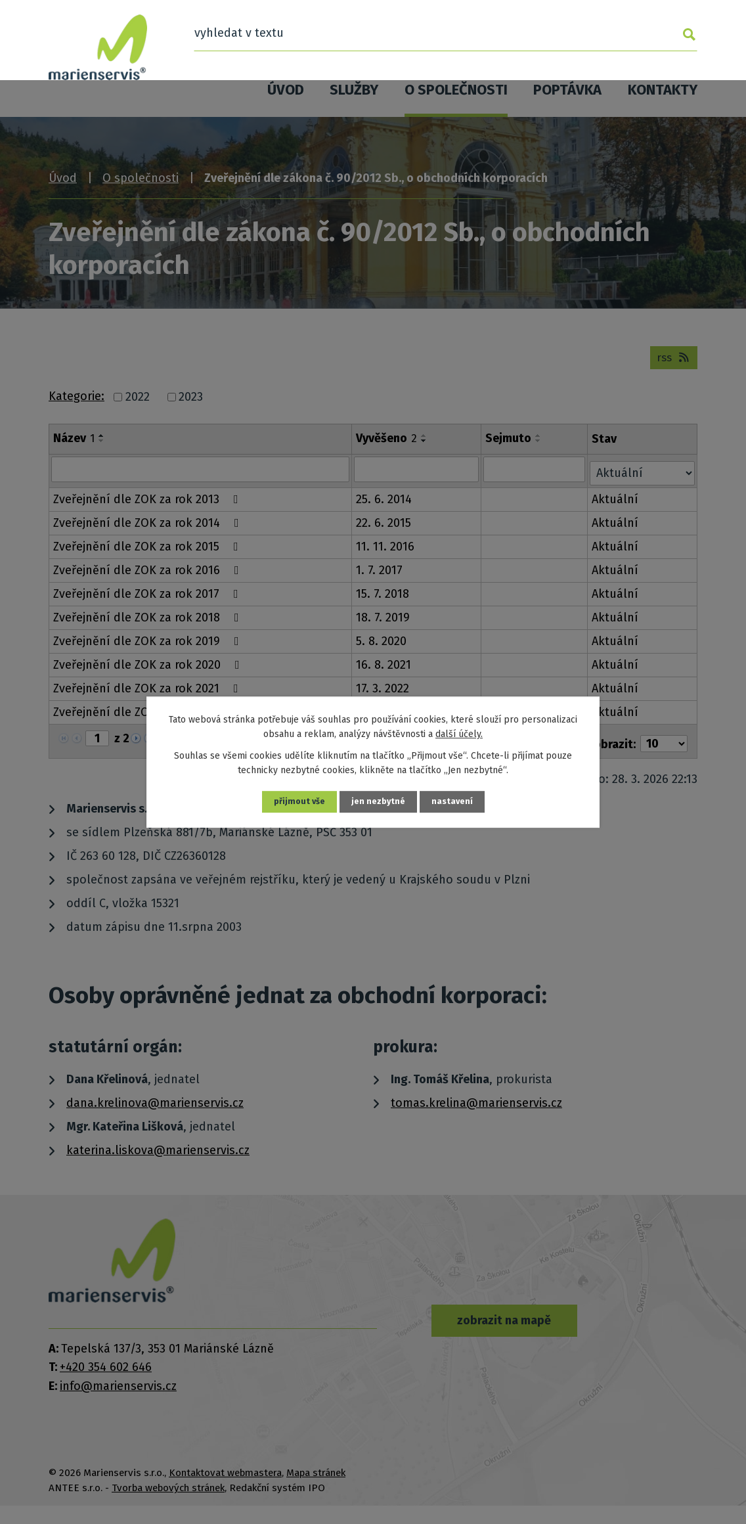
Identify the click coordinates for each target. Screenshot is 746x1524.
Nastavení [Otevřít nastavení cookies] (454, 801)
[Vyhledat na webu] (591, 36)
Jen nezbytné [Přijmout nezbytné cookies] (379, 801)
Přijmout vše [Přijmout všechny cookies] (298, 801)
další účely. (459, 733)
